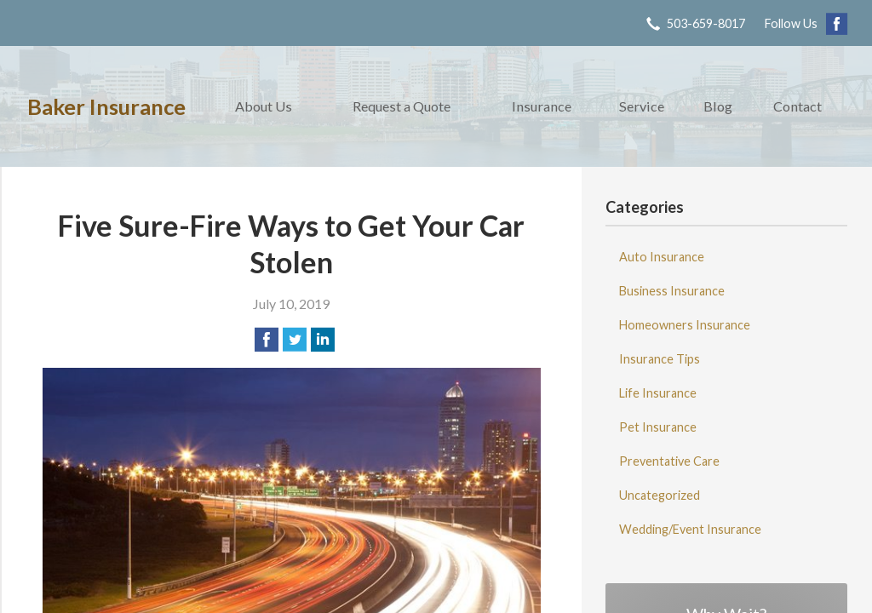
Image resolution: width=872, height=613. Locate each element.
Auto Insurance (661, 256)
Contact (797, 106)
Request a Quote (401, 106)
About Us (263, 106)
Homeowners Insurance (684, 325)
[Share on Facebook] (266, 340)
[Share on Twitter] (295, 340)
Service (641, 106)
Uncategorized (659, 495)
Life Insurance (658, 393)
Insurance (541, 106)
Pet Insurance (658, 427)
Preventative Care (669, 461)
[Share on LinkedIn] (323, 340)
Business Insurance (672, 291)
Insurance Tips (659, 359)
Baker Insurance (106, 106)
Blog (717, 106)
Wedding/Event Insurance (690, 529)
